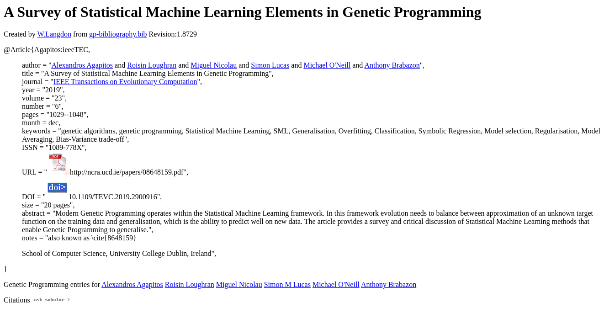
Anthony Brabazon (391, 65)
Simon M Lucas (287, 284)
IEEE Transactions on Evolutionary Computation (125, 81)
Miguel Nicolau (214, 65)
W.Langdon (54, 34)
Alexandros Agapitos (82, 65)
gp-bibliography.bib (118, 34)
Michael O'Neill (326, 65)
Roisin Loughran (151, 65)
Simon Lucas (270, 65)
